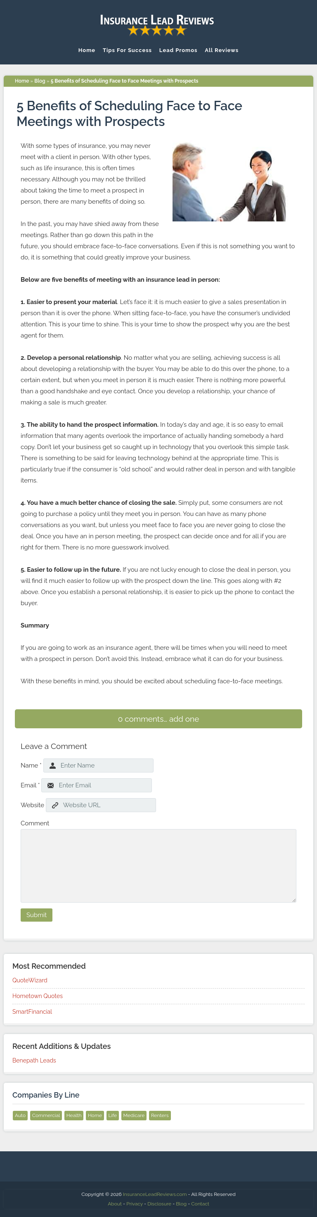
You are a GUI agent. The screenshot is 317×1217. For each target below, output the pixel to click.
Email (30, 785)
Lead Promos (178, 50)
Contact (200, 1204)
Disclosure (159, 1204)
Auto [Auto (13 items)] (20, 1115)
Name (31, 765)
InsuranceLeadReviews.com (155, 1194)
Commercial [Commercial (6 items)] (46, 1115)
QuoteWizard (29, 980)
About (115, 1204)
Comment (35, 823)
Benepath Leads (34, 1060)
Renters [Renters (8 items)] (160, 1115)
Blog (39, 81)
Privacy (134, 1204)
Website (32, 805)
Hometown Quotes (37, 996)
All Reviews (222, 50)
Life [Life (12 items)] (113, 1115)
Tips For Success (127, 50)
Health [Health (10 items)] (74, 1115)
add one (184, 718)
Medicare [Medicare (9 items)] (134, 1115)
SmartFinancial (32, 1011)
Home (86, 50)
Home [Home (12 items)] (95, 1115)
